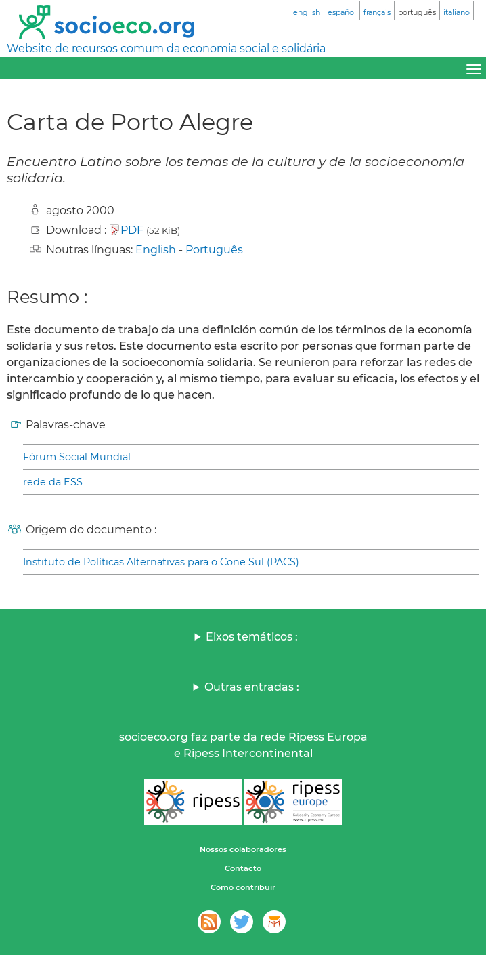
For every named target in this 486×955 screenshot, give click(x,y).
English (155, 249)
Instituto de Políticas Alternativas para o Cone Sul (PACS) (161, 562)
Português (214, 249)
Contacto (243, 868)
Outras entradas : (251, 686)
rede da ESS (53, 482)
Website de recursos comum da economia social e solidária (166, 48)
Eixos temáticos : (252, 636)
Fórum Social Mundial (77, 457)
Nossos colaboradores (243, 849)
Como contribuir (243, 887)
